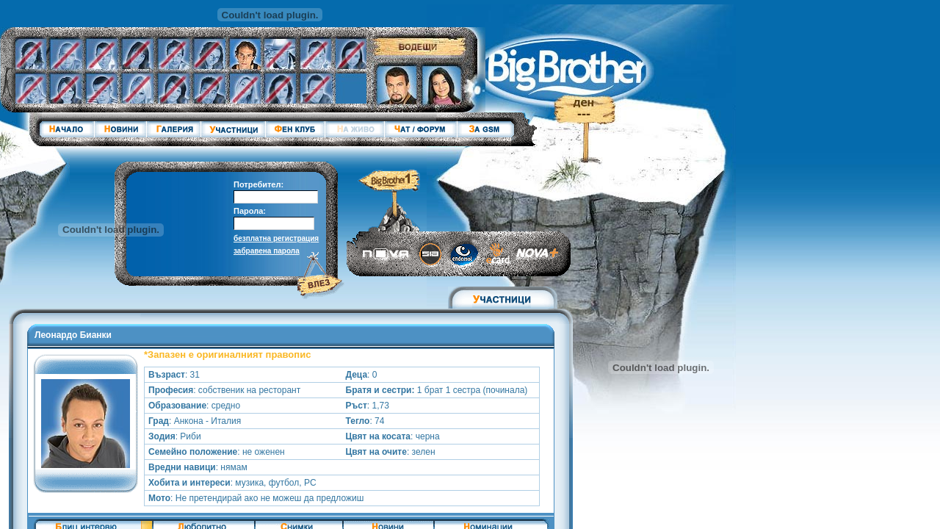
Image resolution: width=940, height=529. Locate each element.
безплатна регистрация (276, 238)
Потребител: (258, 184)
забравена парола (267, 251)
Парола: (250, 210)
